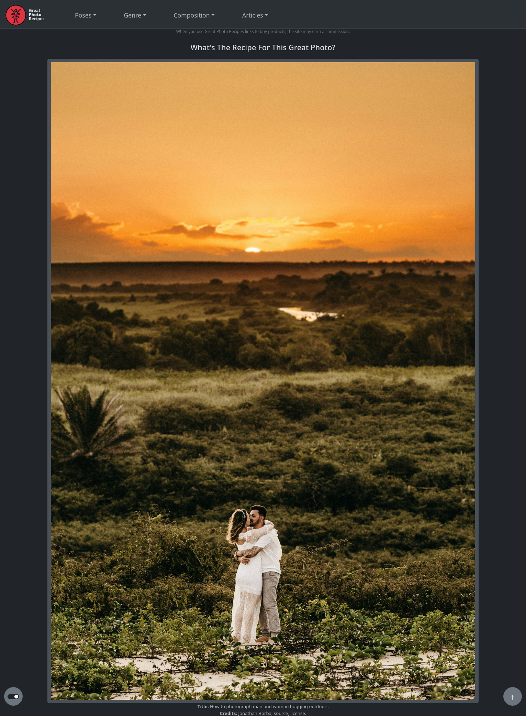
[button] (513, 697)
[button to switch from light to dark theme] (13, 697)
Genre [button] (132, 15)
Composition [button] (192, 15)
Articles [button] (252, 15)
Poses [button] (83, 15)
